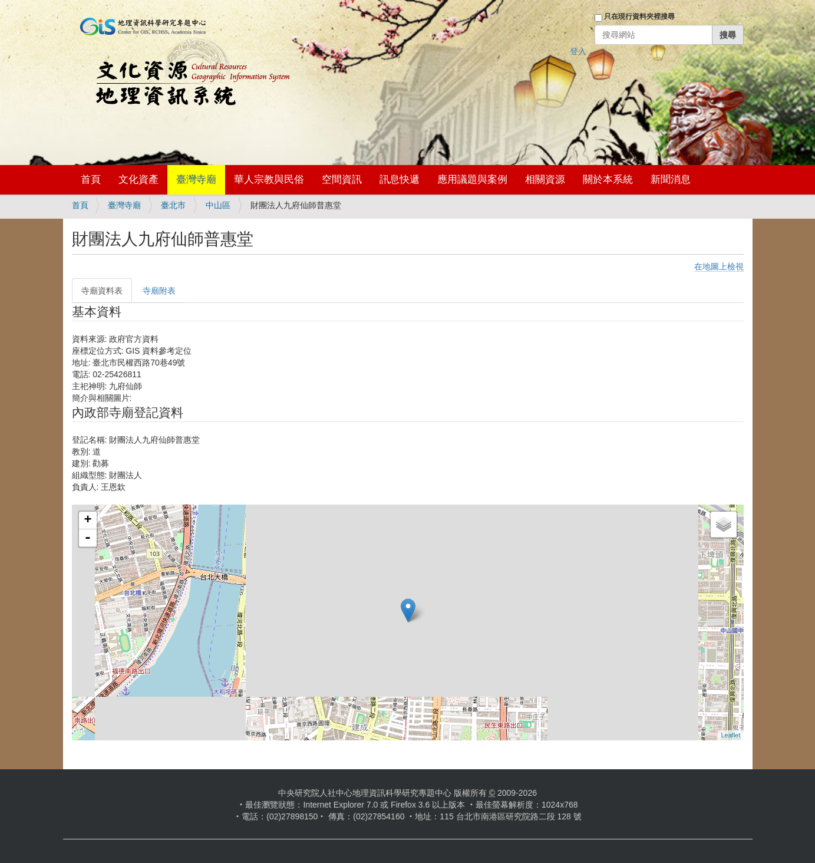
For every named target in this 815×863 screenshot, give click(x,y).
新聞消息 (671, 179)
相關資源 (545, 179)
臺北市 (173, 205)
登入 (578, 51)
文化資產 (138, 179)
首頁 (91, 179)
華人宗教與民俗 (269, 179)
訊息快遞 (400, 179)
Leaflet (730, 735)
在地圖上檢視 (719, 266)
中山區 (218, 205)
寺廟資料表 (102, 290)
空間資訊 (342, 179)
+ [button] (87, 520)
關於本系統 (608, 179)
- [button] (88, 538)
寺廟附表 (159, 290)
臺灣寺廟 (196, 179)
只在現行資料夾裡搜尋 (639, 16)
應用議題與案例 (472, 179)
